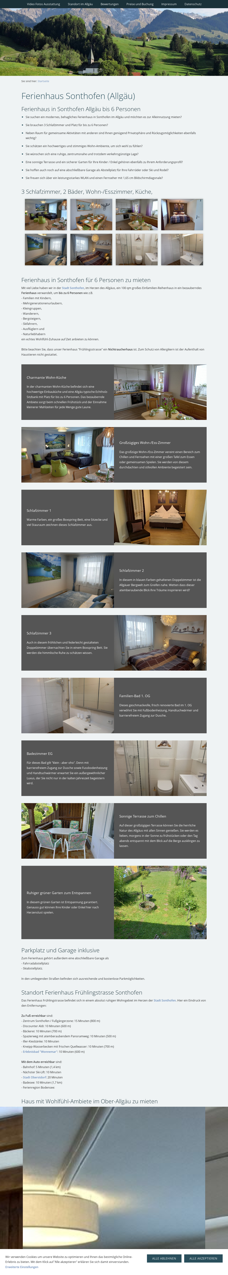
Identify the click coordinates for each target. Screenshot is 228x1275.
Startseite (43, 81)
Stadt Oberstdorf (34, 1077)
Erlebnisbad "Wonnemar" (40, 1052)
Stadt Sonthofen (73, 288)
